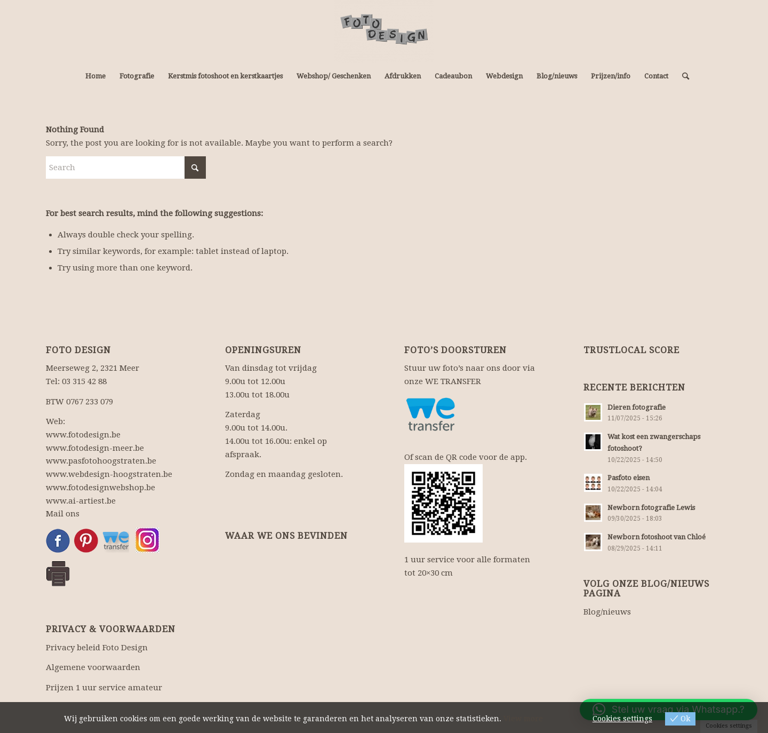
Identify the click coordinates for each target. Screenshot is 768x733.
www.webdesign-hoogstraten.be (109, 474)
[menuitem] (95, 76)
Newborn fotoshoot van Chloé (656, 537)
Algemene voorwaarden (93, 667)
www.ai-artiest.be (81, 501)
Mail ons (62, 514)
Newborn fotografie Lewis (651, 508)
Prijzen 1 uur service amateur (104, 687)
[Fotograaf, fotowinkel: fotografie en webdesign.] (384, 31)
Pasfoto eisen (628, 478)
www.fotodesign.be (83, 435)
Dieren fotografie (636, 407)
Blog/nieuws (607, 612)
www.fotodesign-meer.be (95, 448)
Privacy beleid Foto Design (97, 647)
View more (523, 718)
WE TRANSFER (453, 381)
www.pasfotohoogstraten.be (101, 461)
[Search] (682, 76)
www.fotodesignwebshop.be (100, 487)
